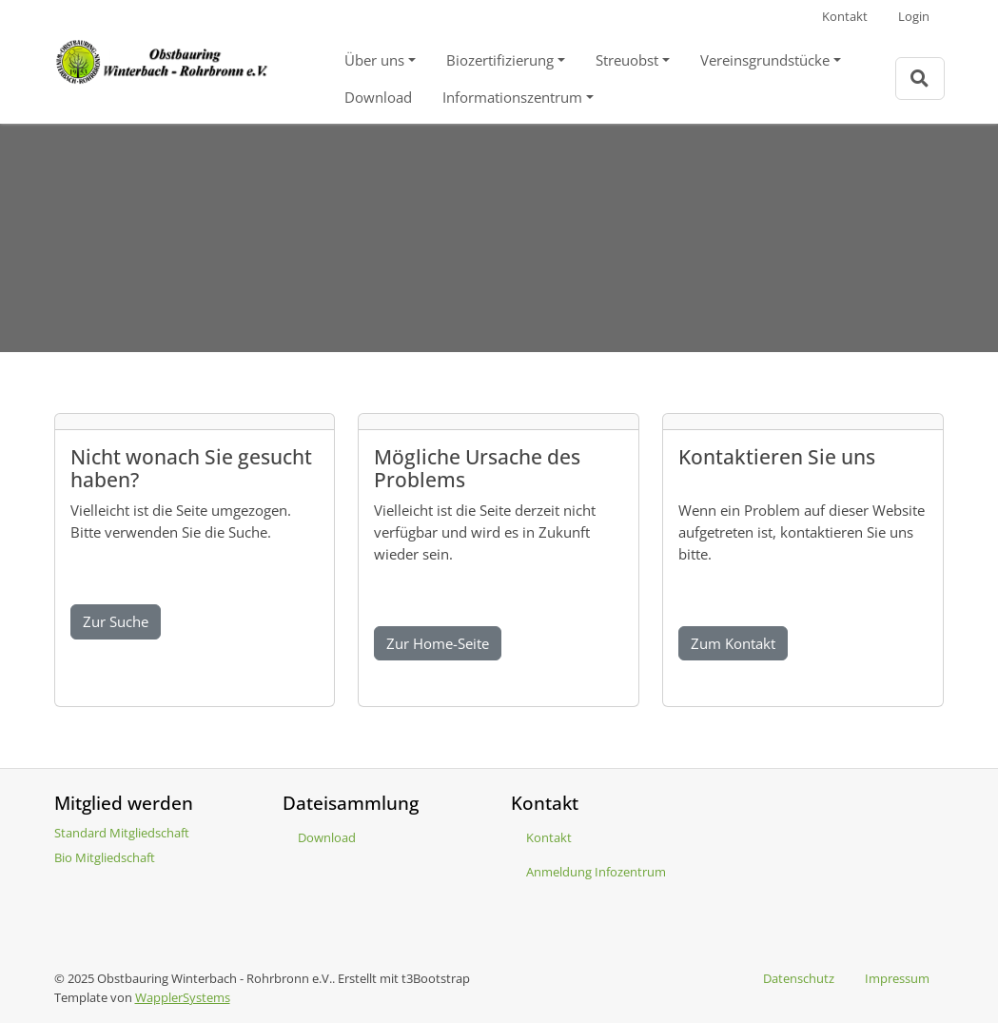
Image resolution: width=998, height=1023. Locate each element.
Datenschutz (798, 978)
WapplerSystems (182, 997)
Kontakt (845, 16)
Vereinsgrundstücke (765, 59)
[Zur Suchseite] (920, 78)
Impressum (897, 978)
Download (378, 97)
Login (914, 16)
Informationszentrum (512, 97)
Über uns (374, 59)
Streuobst (627, 59)
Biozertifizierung (500, 59)
